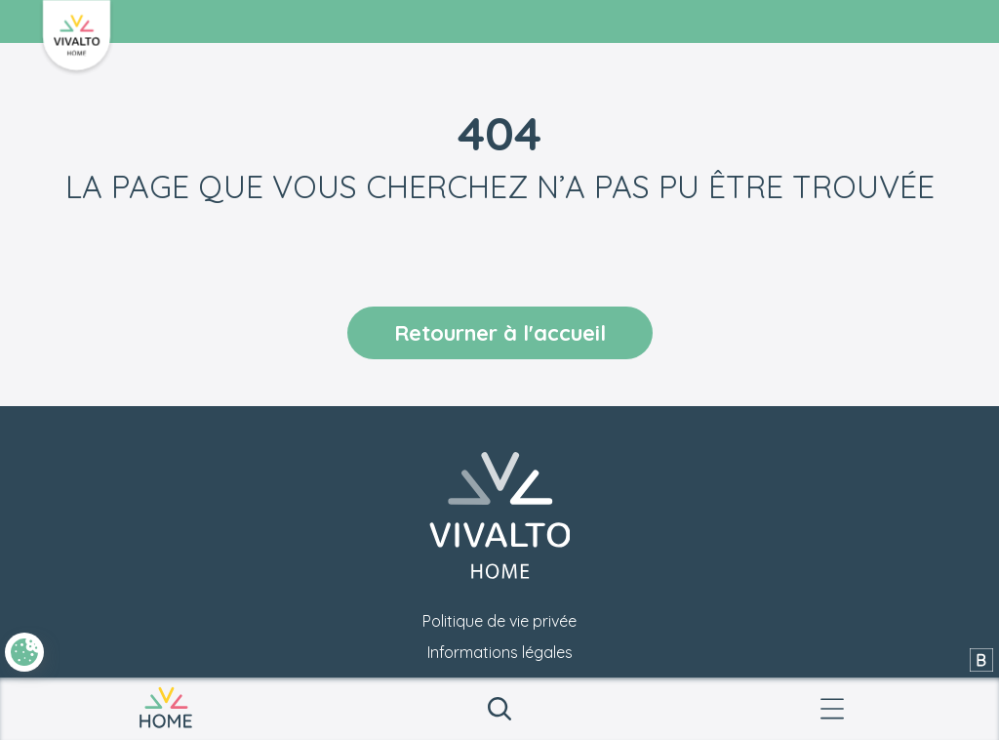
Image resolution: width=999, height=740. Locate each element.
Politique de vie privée (499, 621)
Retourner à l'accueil (500, 333)
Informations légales (500, 652)
